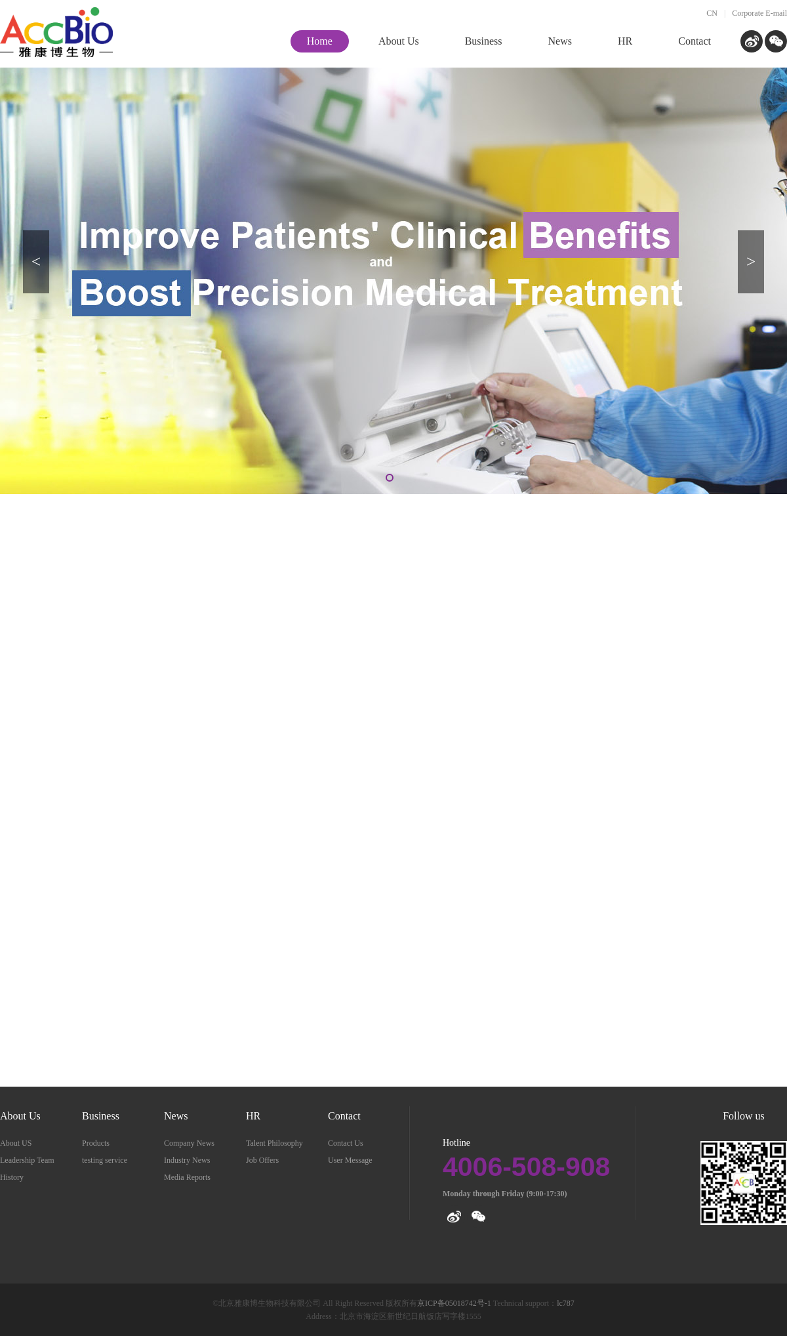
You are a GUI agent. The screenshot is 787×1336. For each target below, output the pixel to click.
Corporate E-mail (759, 13)
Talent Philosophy (274, 1143)
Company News (189, 1143)
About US (15, 1143)
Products (96, 1143)
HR (253, 1115)
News (176, 1115)
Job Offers (262, 1160)
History (12, 1177)
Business (100, 1115)
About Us (20, 1115)
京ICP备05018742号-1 (455, 1303)
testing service (104, 1160)
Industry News (187, 1160)
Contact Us (345, 1143)
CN (711, 13)
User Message (350, 1160)
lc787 (566, 1303)
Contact (344, 1115)
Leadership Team (27, 1160)
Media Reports (187, 1177)
